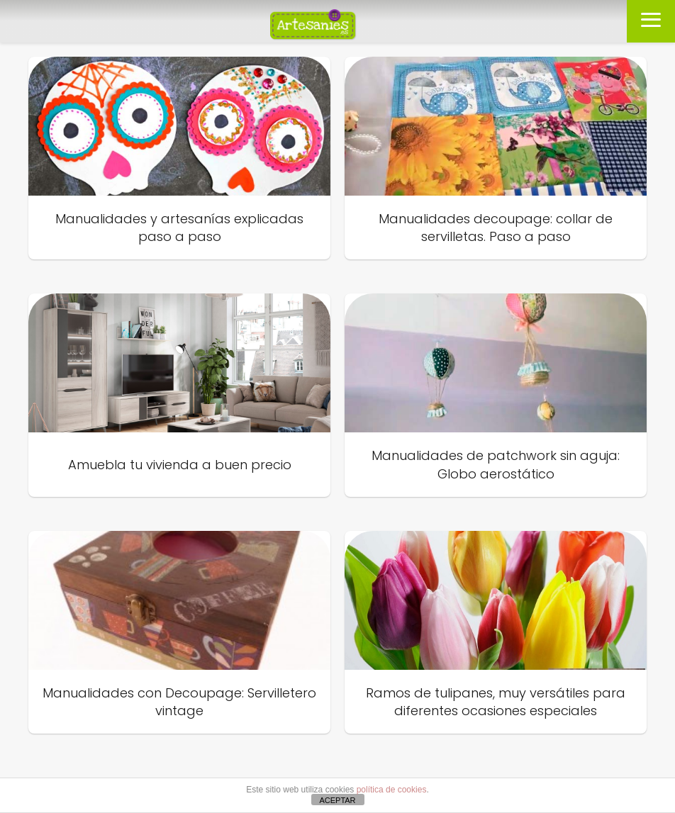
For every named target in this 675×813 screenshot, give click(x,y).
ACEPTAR (337, 800)
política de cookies (392, 790)
